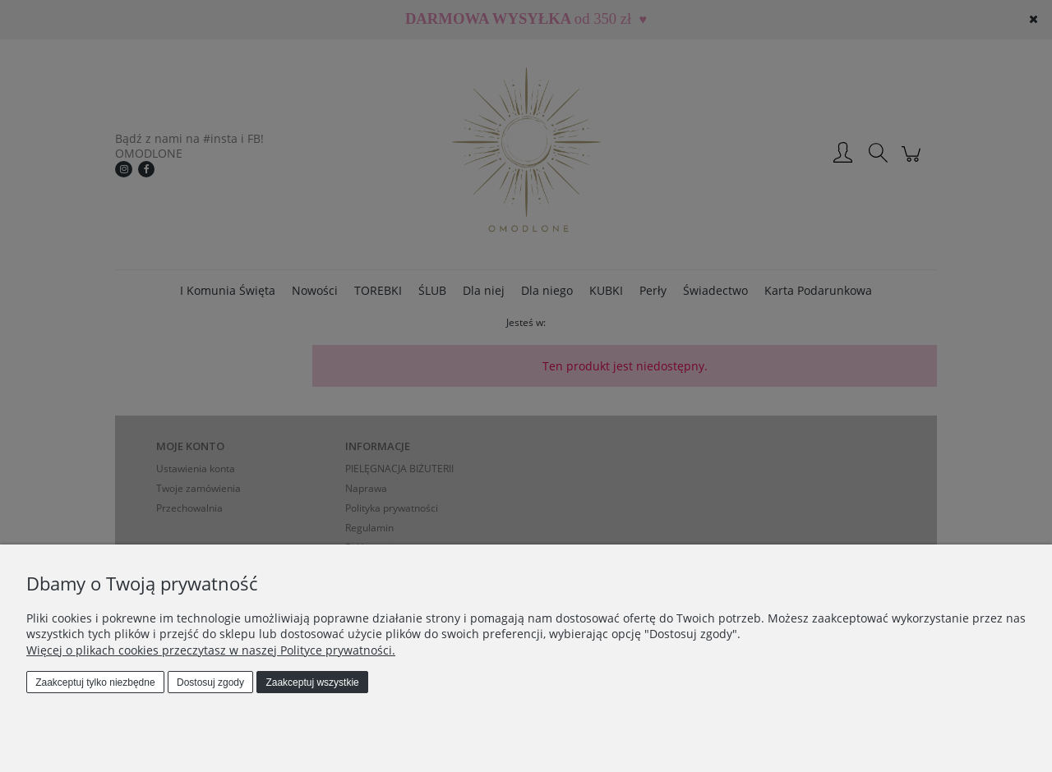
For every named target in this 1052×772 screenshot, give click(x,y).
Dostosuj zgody (210, 682)
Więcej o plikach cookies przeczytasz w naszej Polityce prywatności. (210, 650)
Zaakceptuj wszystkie (311, 682)
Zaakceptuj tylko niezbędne (95, 682)
